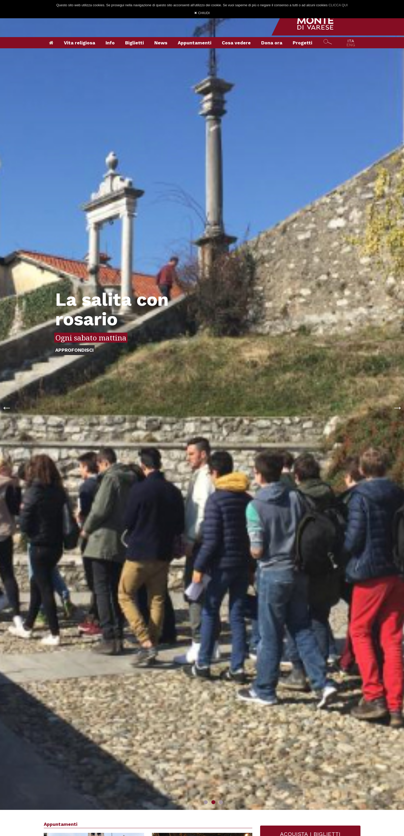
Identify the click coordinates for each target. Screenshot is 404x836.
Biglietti (134, 42)
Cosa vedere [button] (236, 42)
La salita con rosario (112, 309)
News (160, 42)
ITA (350, 40)
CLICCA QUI (338, 5)
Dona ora (271, 42)
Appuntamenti (194, 42)
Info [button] (110, 42)
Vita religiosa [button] (79, 42)
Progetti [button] (302, 42)
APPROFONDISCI (74, 350)
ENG (350, 44)
